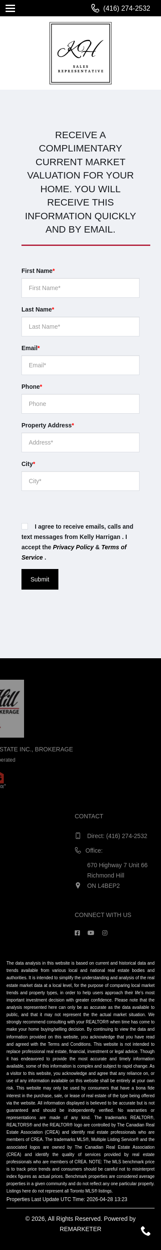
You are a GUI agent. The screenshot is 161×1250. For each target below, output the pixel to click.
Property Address (47, 425)
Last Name (37, 309)
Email (30, 348)
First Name (38, 270)
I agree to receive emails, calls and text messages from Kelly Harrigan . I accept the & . (77, 542)
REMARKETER (80, 1229)
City (28, 463)
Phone (31, 386)
